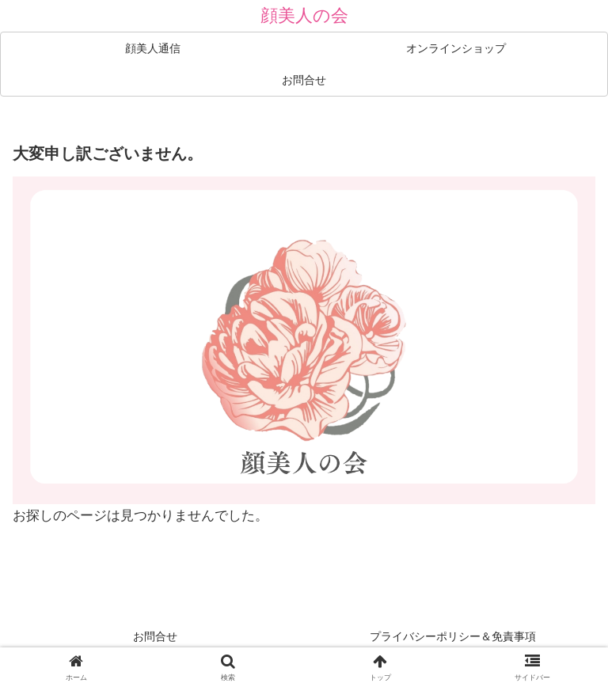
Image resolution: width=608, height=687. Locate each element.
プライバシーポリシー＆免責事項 (453, 636)
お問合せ (155, 636)
